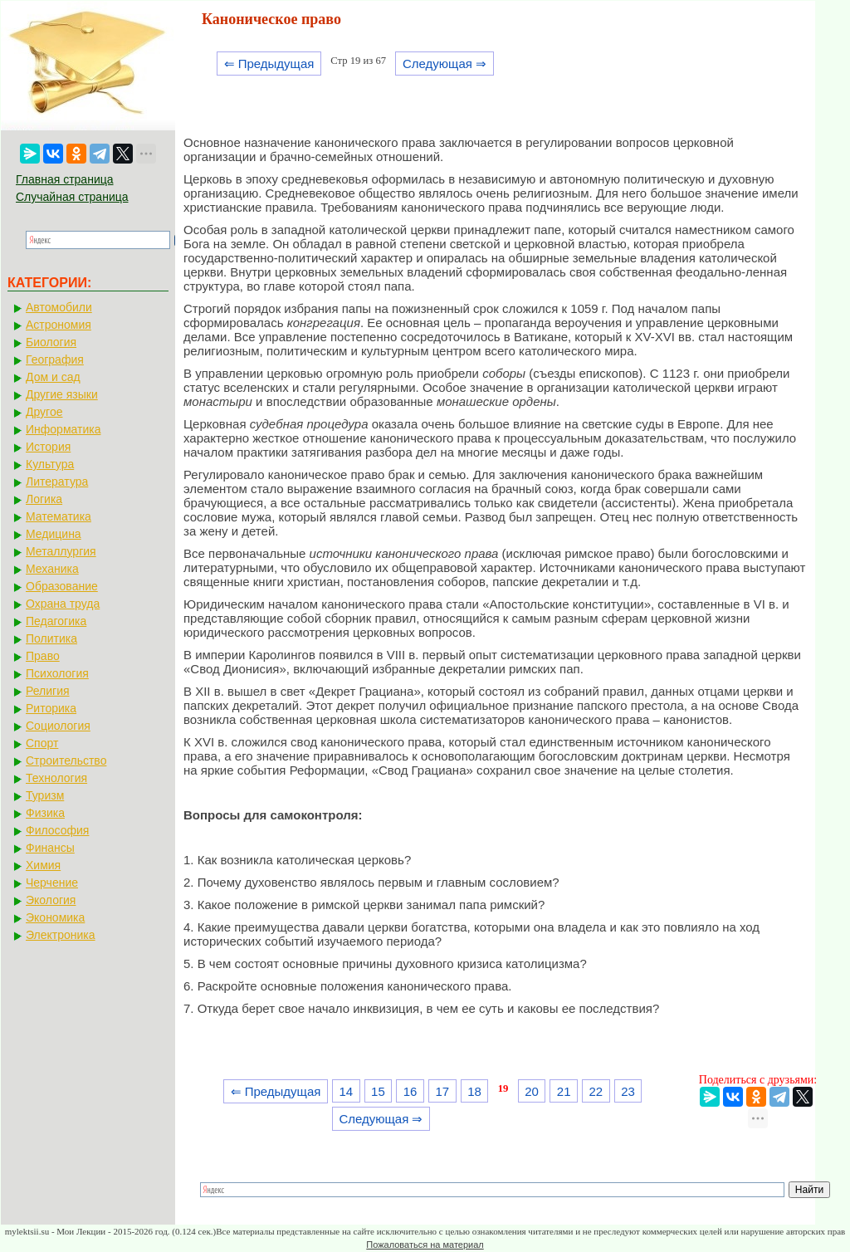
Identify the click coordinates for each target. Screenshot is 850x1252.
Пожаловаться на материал (424, 1245)
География (55, 359)
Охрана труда (63, 603)
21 (564, 1091)
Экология (51, 900)
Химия (43, 865)
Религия (48, 690)
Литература (57, 481)
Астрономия (58, 324)
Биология (51, 342)
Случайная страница (72, 196)
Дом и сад (53, 377)
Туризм (45, 795)
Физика (45, 812)
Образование (62, 586)
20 (532, 1091)
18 (474, 1091)
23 (628, 1091)
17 (442, 1091)
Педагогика (56, 621)
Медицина (53, 533)
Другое (44, 411)
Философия (57, 830)
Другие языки (62, 394)
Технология (56, 778)
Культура (50, 464)
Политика (51, 638)
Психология (57, 673)
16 (410, 1091)
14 (346, 1091)
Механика (52, 568)
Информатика (63, 429)
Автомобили (59, 307)
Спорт (42, 743)
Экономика (55, 917)
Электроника (60, 934)
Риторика (51, 708)
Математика (58, 516)
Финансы (50, 847)
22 (596, 1091)
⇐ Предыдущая (269, 63)
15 (378, 1091)
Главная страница (65, 179)
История (48, 446)
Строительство (66, 760)
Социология (58, 725)
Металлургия (61, 551)
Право (43, 656)
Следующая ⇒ (444, 63)
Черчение (52, 882)
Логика (44, 499)
